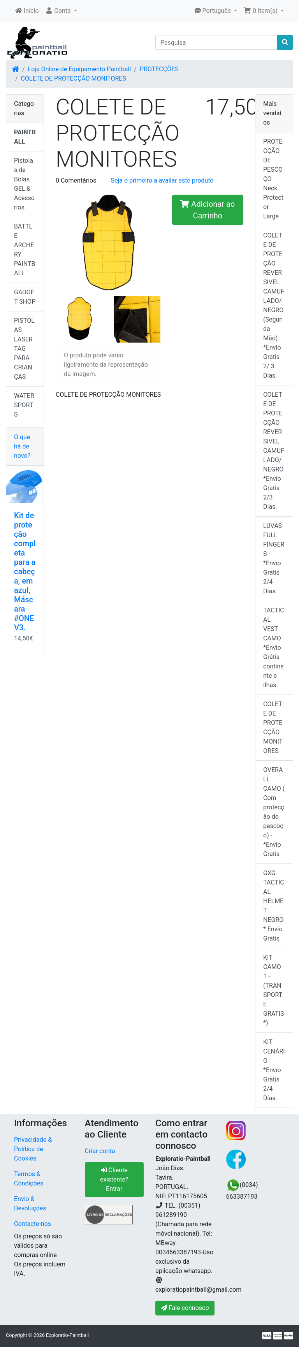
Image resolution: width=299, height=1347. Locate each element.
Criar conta (100, 1151)
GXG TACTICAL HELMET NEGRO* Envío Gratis (273, 905)
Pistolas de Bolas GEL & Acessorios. (24, 184)
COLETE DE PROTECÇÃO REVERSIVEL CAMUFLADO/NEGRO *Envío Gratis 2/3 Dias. (273, 450)
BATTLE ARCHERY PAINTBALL (24, 250)
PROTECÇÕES (159, 69)
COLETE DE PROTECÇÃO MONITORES (73, 78)
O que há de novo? (22, 446)
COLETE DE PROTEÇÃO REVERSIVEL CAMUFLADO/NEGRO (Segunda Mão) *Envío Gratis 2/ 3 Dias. (273, 305)
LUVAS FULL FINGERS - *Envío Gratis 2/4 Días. (273, 558)
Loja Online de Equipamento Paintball (79, 69)
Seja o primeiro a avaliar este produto (162, 180)
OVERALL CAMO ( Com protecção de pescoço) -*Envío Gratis (274, 812)
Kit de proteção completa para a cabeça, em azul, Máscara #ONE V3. (25, 571)
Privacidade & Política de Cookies (33, 1149)
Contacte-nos (32, 1223)
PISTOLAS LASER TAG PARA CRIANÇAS (24, 348)
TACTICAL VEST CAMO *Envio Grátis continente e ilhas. (273, 648)
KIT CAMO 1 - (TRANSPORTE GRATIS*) (273, 990)
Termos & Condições (29, 1178)
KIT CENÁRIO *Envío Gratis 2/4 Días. (274, 1070)
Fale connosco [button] (185, 1308)
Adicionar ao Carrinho (207, 209)
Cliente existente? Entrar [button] (114, 1179)
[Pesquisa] (216, 42)
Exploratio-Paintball (67, 1335)
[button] (61, 11)
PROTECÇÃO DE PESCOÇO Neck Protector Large (273, 179)
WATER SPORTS (24, 405)
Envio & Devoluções (30, 1203)
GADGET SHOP (24, 296)
